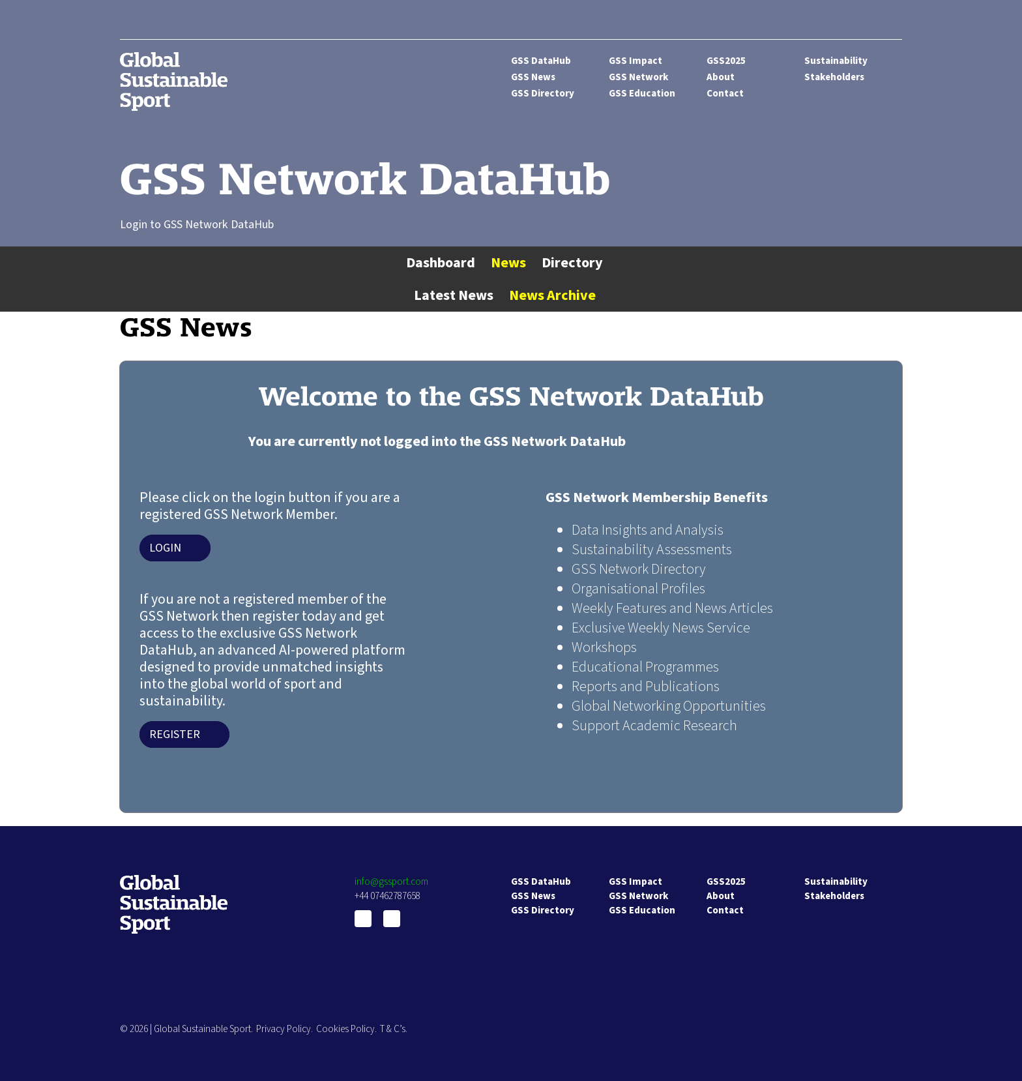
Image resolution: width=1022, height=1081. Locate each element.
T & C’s (392, 1029)
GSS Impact (635, 61)
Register (174, 734)
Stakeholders (834, 77)
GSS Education (642, 93)
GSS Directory (542, 93)
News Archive (552, 295)
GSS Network (638, 77)
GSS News (533, 77)
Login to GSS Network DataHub (197, 224)
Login (165, 548)
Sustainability (836, 61)
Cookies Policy (345, 1029)
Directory (572, 262)
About (721, 77)
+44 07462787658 (387, 896)
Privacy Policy (283, 1029)
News (508, 262)
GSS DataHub (541, 61)
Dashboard (440, 262)
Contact (725, 93)
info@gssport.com (391, 882)
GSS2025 (726, 61)
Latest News (453, 295)
